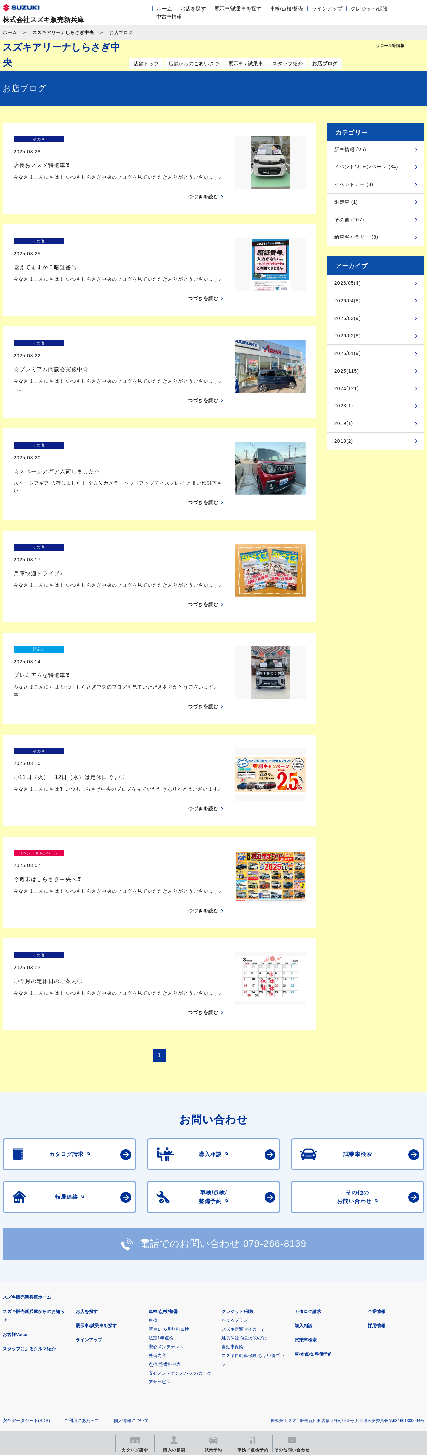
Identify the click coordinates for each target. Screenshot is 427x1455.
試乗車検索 (306, 1233)
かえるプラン (234, 1213)
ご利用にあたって (81, 1313)
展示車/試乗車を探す (237, 8)
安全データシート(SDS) (26, 1313)
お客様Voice (15, 1227)
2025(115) (346, 371)
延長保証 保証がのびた (244, 1231)
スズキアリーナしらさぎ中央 (63, 32)
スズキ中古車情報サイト (38, 1381)
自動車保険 (232, 1239)
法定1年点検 (161, 1231)
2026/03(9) (347, 318)
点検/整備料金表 (165, 1257)
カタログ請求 (308, 1204)
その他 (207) (349, 219)
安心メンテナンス (166, 1239)
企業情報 (376, 1204)
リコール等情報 (291, 1347)
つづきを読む (203, 184)
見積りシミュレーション (122, 1347)
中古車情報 (169, 16)
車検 (153, 1213)
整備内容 (157, 1248)
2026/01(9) (347, 353)
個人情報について (131, 1313)
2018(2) (343, 441)
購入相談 (303, 1218)
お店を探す (193, 8)
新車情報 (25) (350, 149)
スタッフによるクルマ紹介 (29, 1241)
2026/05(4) (347, 283)
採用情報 (376, 1218)
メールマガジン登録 (207, 1347)
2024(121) (346, 388)
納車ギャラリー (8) (356, 237)
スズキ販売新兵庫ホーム (27, 1190)
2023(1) (343, 405)
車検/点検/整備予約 (313, 1247)
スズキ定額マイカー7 (242, 1222)
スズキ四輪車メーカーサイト (38, 1347)
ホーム (164, 8)
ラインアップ (327, 8)
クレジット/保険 (369, 8)
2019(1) (343, 423)
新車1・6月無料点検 (169, 1222)
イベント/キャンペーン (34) (366, 167)
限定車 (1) (346, 202)
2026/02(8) (347, 335)
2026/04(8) (347, 300)
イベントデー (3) (353, 184)
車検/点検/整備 (286, 8)
